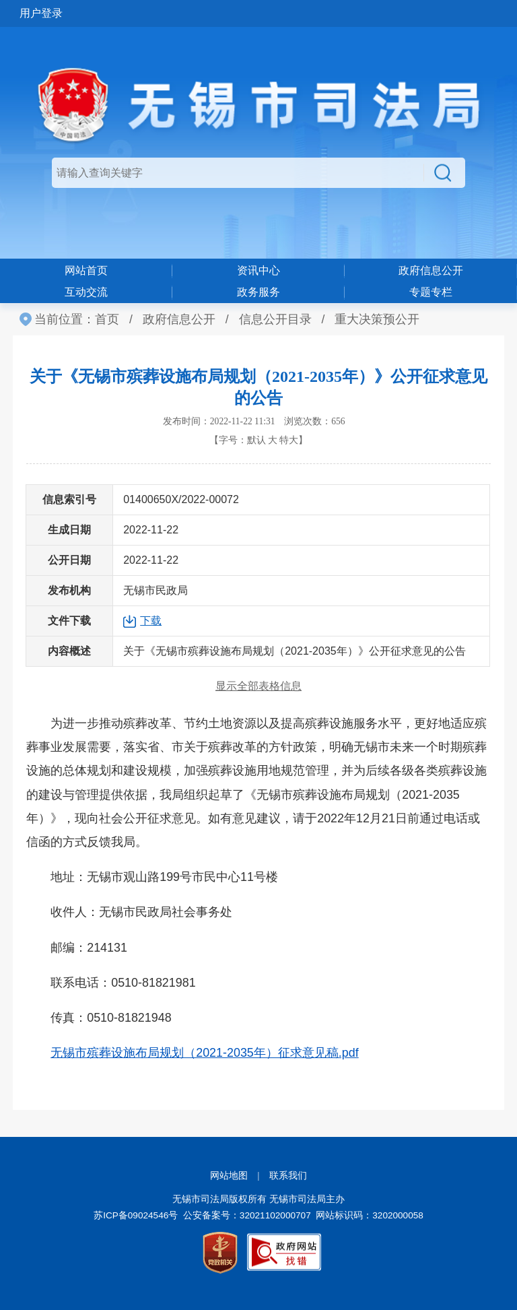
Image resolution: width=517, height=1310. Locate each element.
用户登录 (41, 13)
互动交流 (86, 292)
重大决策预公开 (377, 319)
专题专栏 (430, 292)
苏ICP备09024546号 (136, 1215)
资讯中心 (258, 270)
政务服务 (258, 292)
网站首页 (86, 270)
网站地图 (229, 1176)
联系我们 (288, 1176)
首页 (107, 319)
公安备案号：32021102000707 (247, 1215)
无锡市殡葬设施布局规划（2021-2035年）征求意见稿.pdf (204, 1052)
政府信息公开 (431, 270)
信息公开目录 (275, 319)
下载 (151, 620)
